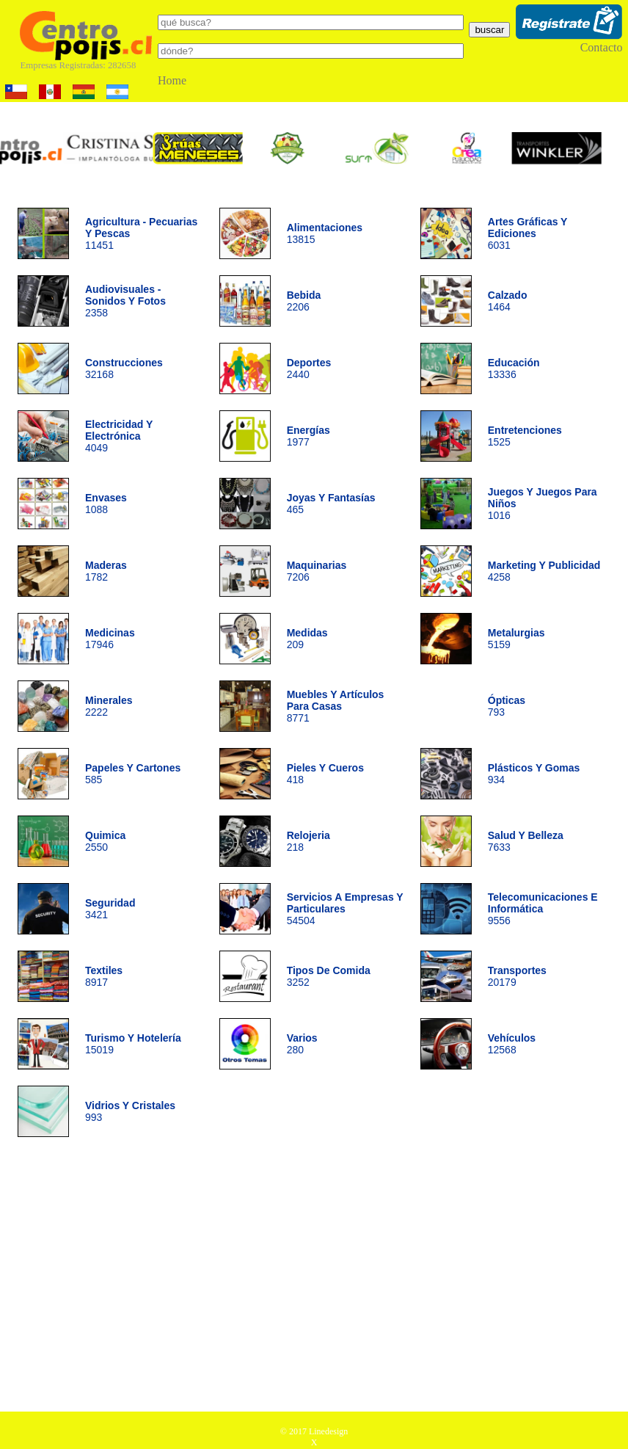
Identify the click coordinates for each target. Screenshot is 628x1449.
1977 (308, 436)
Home (172, 80)
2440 (309, 368)
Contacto (601, 47)
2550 (105, 841)
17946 (110, 638)
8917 (104, 976)
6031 (527, 233)
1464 (507, 301)
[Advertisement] (314, 1279)
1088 (106, 503)
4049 (119, 436)
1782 (106, 571)
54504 (345, 908)
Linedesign (328, 1431)
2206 (304, 301)
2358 (125, 301)
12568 (512, 1044)
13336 (514, 368)
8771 (335, 706)
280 (302, 1044)
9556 (543, 908)
